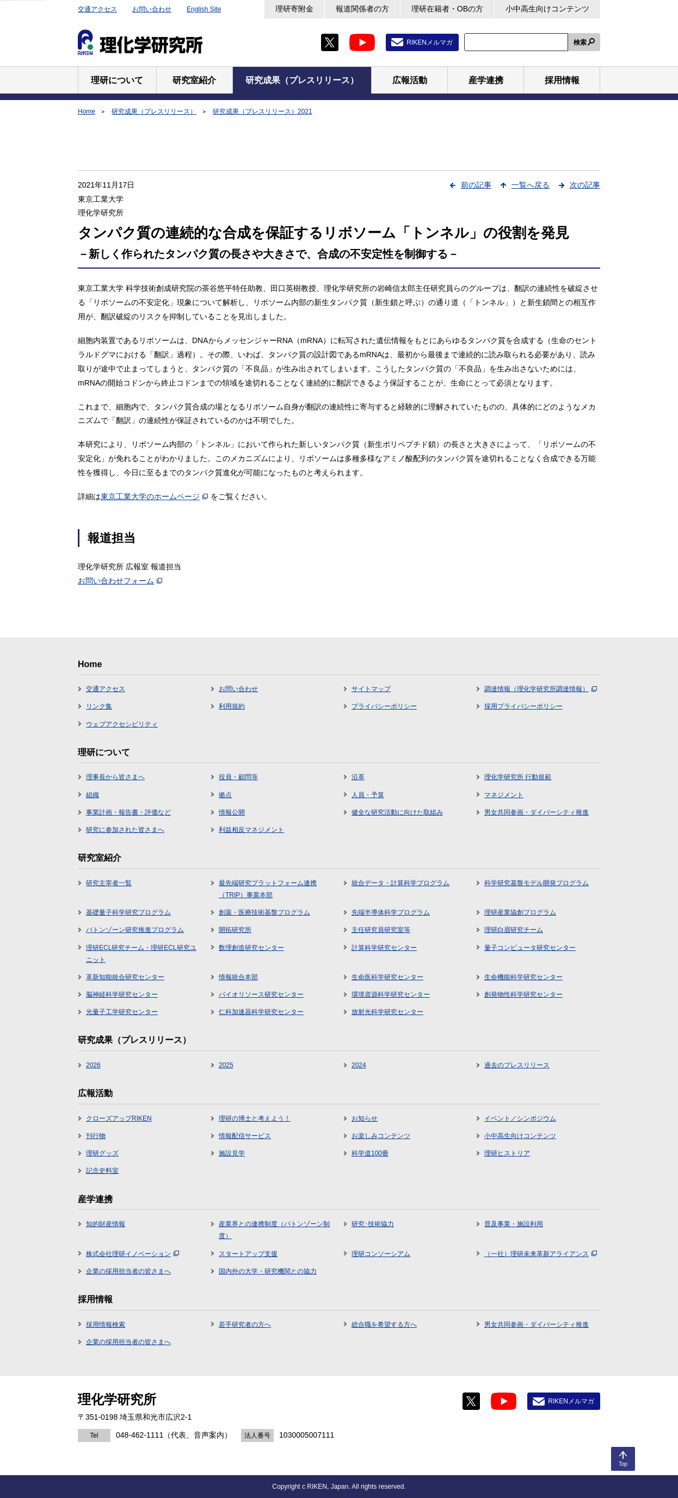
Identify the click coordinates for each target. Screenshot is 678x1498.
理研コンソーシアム (381, 1254)
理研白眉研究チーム (513, 930)
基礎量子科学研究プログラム (128, 912)
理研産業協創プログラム (520, 912)
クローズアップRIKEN (119, 1118)
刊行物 (96, 1136)
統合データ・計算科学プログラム (400, 883)
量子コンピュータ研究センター (530, 948)
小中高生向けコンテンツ (547, 8)
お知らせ (365, 1118)
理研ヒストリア (507, 1153)
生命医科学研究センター (387, 977)
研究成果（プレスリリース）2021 (262, 111)
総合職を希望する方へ (384, 1324)
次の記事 (585, 185)
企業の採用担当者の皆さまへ (128, 1271)
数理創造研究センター (251, 948)
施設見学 (232, 1153)
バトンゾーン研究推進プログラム (135, 930)
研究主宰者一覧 (109, 883)
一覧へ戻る (530, 185)
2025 (226, 1065)
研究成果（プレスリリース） (154, 111)
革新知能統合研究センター (125, 977)
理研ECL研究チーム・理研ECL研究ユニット (141, 954)
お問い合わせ (151, 9)
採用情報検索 (105, 1324)
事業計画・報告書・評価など (128, 812)
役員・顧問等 (238, 777)
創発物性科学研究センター (523, 994)
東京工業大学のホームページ (154, 496)
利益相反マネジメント (251, 830)
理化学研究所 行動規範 (517, 777)
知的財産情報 (105, 1224)
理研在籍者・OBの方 (447, 8)
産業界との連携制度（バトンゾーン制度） (274, 1230)
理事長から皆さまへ (115, 777)
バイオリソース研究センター (261, 994)
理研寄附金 (294, 8)
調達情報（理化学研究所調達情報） (540, 689)
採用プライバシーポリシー (523, 706)
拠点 (225, 795)
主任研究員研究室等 (381, 930)
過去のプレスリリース (517, 1065)
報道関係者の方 (362, 8)
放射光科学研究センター (387, 1012)
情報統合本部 (238, 977)
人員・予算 (368, 795)
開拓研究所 (235, 930)
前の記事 (476, 185)
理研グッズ (102, 1153)
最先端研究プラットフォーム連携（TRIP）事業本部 (268, 889)
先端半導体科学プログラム (391, 912)
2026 (93, 1065)
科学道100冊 (370, 1153)
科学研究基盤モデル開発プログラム (536, 883)
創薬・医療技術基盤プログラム (264, 912)
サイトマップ (371, 689)
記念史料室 (102, 1170)
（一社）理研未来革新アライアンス (540, 1254)
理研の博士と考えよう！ (255, 1118)
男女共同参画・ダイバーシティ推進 (536, 812)
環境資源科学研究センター (391, 994)
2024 (359, 1065)
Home (86, 111)
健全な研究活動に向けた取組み (397, 812)
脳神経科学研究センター (122, 994)
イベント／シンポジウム (520, 1118)
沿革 (358, 777)
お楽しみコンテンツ (381, 1136)
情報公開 (232, 812)
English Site (204, 9)
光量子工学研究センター (122, 1012)
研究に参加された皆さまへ (125, 830)
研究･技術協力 (373, 1224)
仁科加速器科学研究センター (261, 1012)
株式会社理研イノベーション (132, 1254)
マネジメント (503, 795)
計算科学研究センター (384, 948)
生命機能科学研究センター (523, 977)
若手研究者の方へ (245, 1324)
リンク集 (99, 706)
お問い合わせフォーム (120, 580)
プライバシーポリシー (384, 706)
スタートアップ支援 (248, 1254)
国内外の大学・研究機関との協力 (268, 1271)
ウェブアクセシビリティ (122, 724)
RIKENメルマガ (429, 42)
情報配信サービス (245, 1136)
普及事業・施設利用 (513, 1224)
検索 (580, 42)
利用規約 (232, 706)
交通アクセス (97, 9)
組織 (92, 795)
